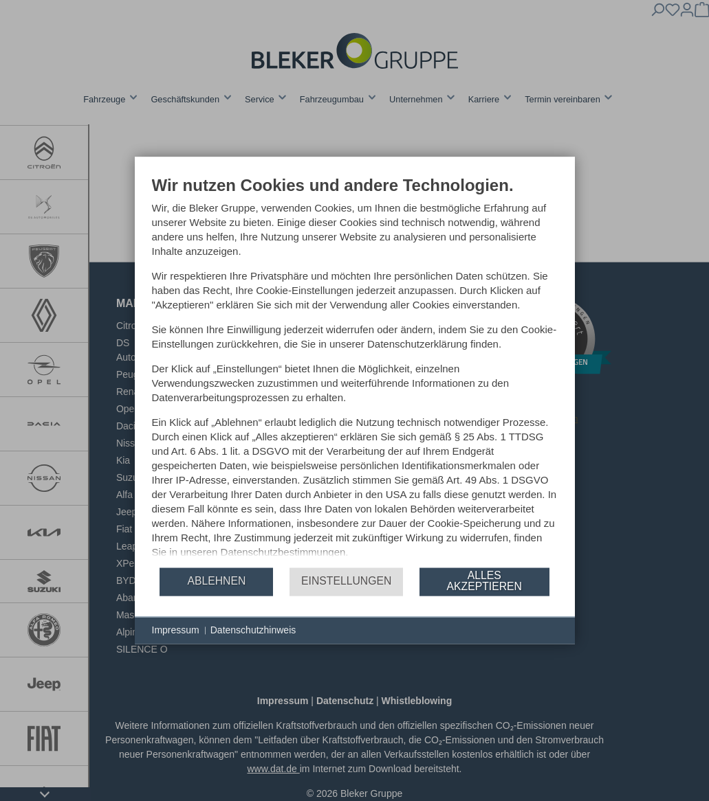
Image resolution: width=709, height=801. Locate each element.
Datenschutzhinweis (253, 636)
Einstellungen (346, 588)
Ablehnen (216, 588)
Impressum (175, 636)
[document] (355, 371)
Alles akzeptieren (484, 587)
